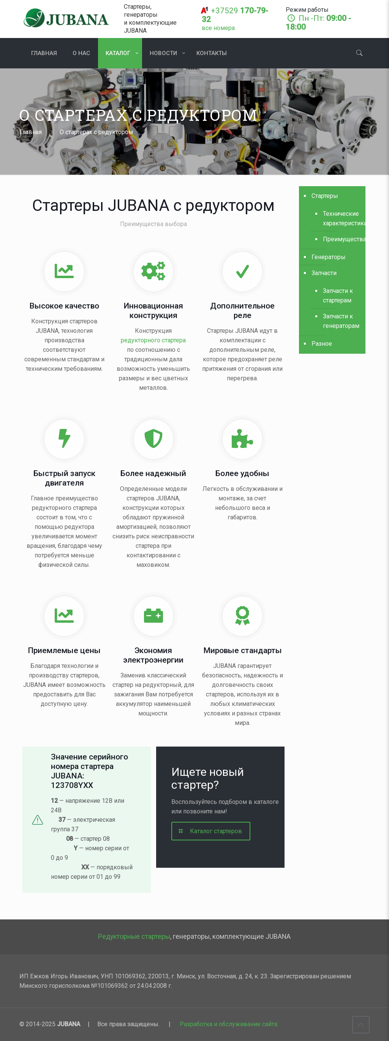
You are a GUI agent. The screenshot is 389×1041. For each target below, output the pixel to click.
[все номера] (218, 28)
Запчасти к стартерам (338, 295)
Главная (30, 132)
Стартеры (325, 195)
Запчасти (324, 273)
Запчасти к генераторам (340, 321)
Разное (322, 343)
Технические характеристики (340, 218)
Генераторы (329, 257)
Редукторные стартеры (134, 936)
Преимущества (340, 239)
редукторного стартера (153, 340)
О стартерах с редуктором (96, 132)
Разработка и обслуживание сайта (228, 1024)
